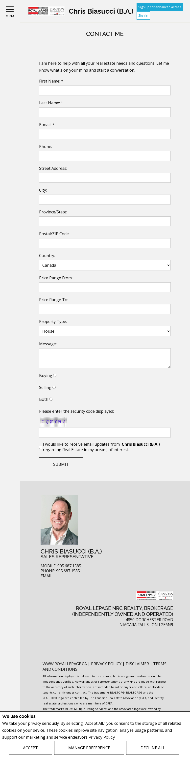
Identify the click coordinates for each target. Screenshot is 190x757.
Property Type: (53, 321)
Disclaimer (138, 664)
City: (43, 190)
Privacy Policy (102, 737)
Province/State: (53, 212)
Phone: (45, 146)
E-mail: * (46, 124)
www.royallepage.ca (65, 664)
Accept (30, 748)
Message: (48, 344)
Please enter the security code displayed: (76, 411)
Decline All (153, 748)
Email (46, 576)
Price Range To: (53, 299)
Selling (45, 387)
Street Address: (53, 168)
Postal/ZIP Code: (54, 233)
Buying (45, 375)
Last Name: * (51, 103)
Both (43, 399)
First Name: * (51, 81)
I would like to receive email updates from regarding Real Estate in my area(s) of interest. (102, 446)
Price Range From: (55, 278)
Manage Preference (89, 748)
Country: (47, 255)
